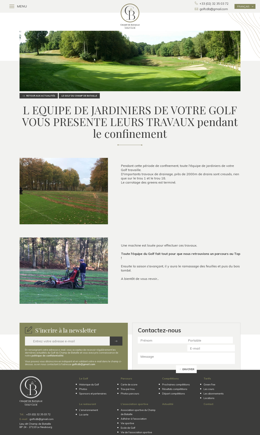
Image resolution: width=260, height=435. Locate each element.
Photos (83, 389)
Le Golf (83, 378)
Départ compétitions (173, 393)
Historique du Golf (89, 384)
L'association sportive (134, 404)
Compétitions (170, 378)
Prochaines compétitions (176, 384)
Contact (208, 404)
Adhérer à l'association (134, 418)
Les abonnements (214, 393)
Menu (18, 6)
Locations (209, 398)
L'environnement (88, 410)
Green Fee (209, 384)
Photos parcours (130, 393)
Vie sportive (127, 423)
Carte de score (129, 384)
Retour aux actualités (40, 95)
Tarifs (207, 378)
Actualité (167, 404)
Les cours (209, 389)
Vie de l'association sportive (136, 432)
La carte (83, 414)
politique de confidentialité (47, 355)
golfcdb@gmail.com (211, 9)
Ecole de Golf (128, 427)
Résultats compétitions (174, 389)
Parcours (126, 378)
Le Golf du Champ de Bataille (79, 95)
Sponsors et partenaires (92, 393)
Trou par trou (128, 389)
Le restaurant (87, 404)
